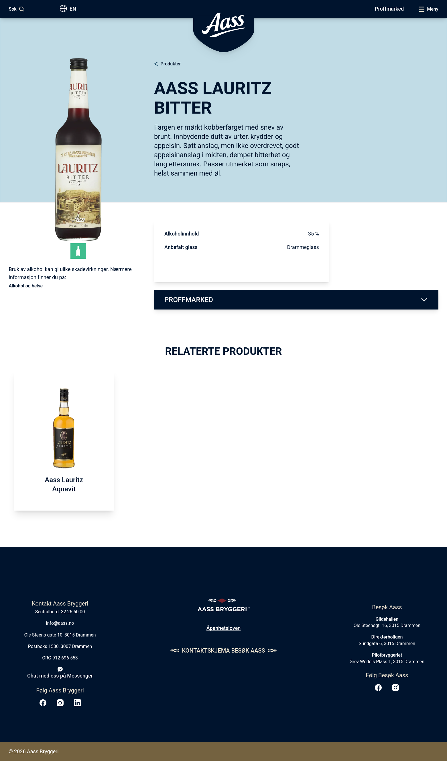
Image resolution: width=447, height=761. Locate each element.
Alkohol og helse (26, 286)
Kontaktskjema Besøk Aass (223, 650)
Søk (13, 9)
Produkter (171, 64)
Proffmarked (389, 9)
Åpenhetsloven (223, 628)
